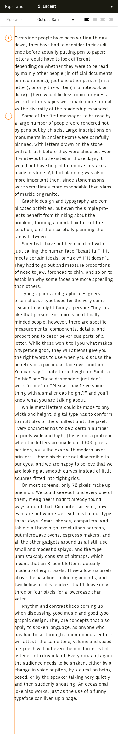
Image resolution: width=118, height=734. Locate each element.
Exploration (15, 6)
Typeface (13, 19)
